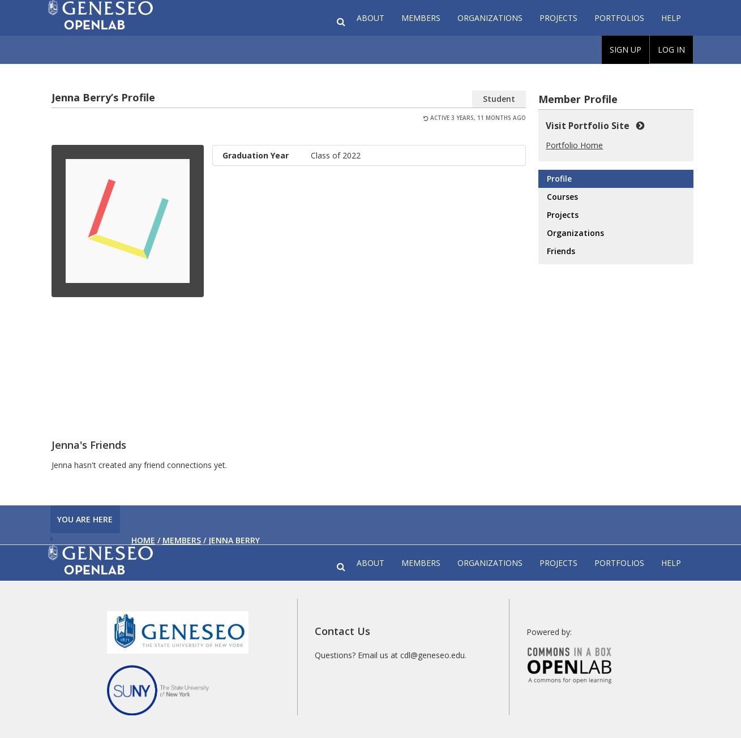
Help (671, 17)
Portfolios (619, 17)
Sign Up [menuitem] (625, 49)
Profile (559, 178)
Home (143, 540)
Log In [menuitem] (671, 49)
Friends (561, 251)
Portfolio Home (574, 145)
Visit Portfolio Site (595, 125)
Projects (558, 17)
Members (420, 17)
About (370, 17)
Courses (562, 196)
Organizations (489, 17)
